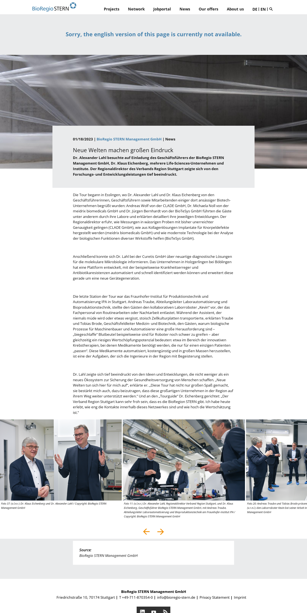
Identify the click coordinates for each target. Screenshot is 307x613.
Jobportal (162, 9)
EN (263, 9)
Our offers (208, 9)
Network (136, 9)
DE (254, 9)
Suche (272, 9)
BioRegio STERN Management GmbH (129, 139)
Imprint (240, 597)
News (185, 9)
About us (235, 9)
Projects (111, 9)
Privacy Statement (215, 597)
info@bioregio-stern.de (176, 597)
